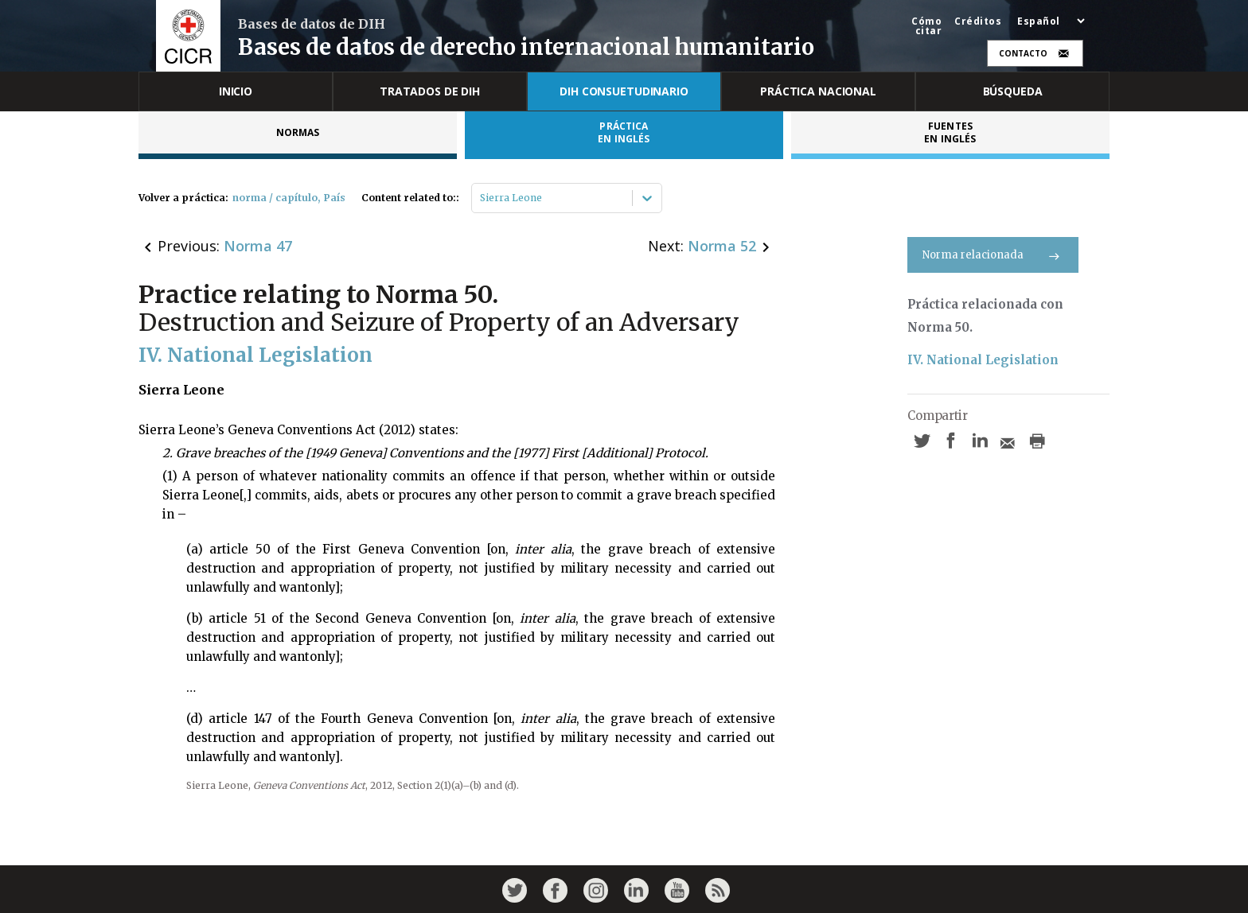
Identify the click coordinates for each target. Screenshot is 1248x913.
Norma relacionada (992, 255)
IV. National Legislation (983, 359)
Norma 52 (722, 245)
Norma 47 (258, 245)
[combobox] (481, 198)
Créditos (977, 21)
